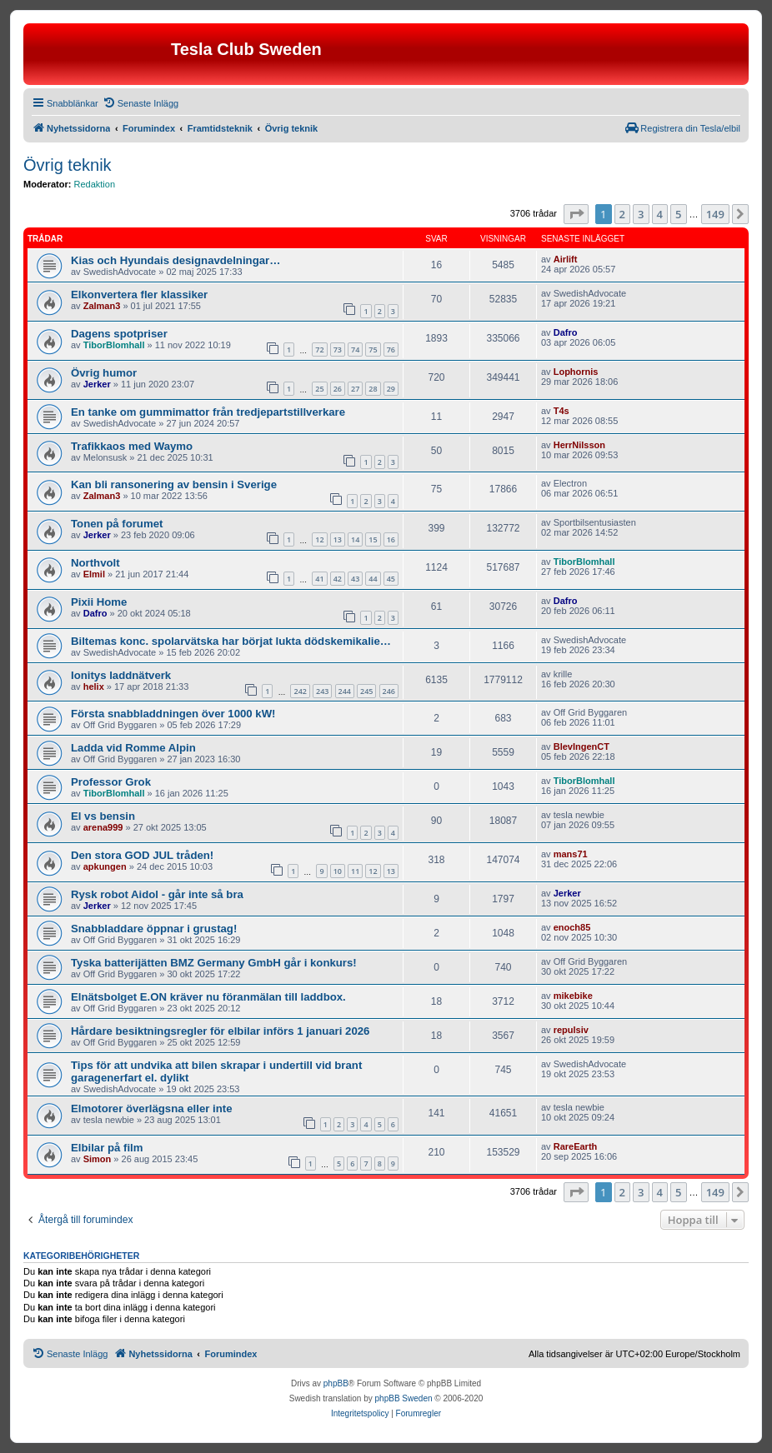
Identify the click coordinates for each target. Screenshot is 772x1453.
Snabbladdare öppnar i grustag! (154, 928)
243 (322, 691)
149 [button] (715, 214)
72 (319, 349)
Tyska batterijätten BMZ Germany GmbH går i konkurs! (214, 962)
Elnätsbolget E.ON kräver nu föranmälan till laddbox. (208, 997)
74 (355, 349)
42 (337, 578)
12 (319, 539)
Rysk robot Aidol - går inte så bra (157, 894)
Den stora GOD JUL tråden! (142, 855)
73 (337, 349)
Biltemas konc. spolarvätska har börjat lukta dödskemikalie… (231, 641)
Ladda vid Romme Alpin (133, 747)
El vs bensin (103, 816)
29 (391, 388)
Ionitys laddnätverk (121, 675)
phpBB (335, 1383)
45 (391, 578)
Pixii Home (99, 602)
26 (337, 388)
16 (391, 539)
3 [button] (641, 214)
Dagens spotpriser (119, 333)
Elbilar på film (107, 1147)
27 (355, 388)
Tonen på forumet (117, 523)
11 (355, 871)
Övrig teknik (67, 165)
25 (319, 388)
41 (319, 578)
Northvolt (95, 563)
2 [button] (622, 214)
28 (372, 388)
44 (372, 578)
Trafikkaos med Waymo (132, 446)
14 (355, 539)
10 (337, 871)
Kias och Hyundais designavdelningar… (175, 260)
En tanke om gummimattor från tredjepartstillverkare (208, 412)
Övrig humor (104, 373)
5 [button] (678, 214)
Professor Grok (111, 782)
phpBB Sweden (404, 1398)
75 (372, 349)
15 (372, 539)
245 (366, 691)
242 (299, 691)
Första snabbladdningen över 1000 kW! (173, 713)
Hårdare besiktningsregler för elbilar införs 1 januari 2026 (220, 1031)
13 (337, 539)
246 (389, 691)
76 (391, 349)
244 (344, 691)
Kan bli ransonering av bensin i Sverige (174, 484)
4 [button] (660, 214)
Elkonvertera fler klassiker (139, 294)
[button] (576, 214)
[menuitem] (140, 103)
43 (355, 578)
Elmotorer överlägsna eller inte (152, 1108)
